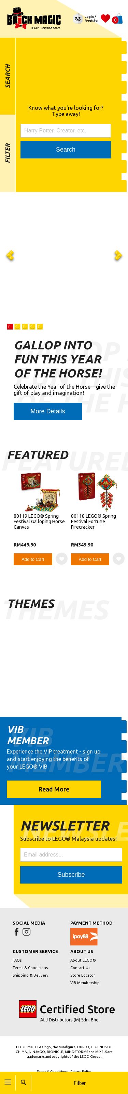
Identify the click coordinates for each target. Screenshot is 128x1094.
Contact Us (80, 968)
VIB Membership (85, 983)
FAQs (17, 960)
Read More (54, 789)
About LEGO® (83, 960)
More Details (47, 411)
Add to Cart (33, 559)
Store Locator (82, 975)
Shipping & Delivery (30, 975)
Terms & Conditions (30, 968)
